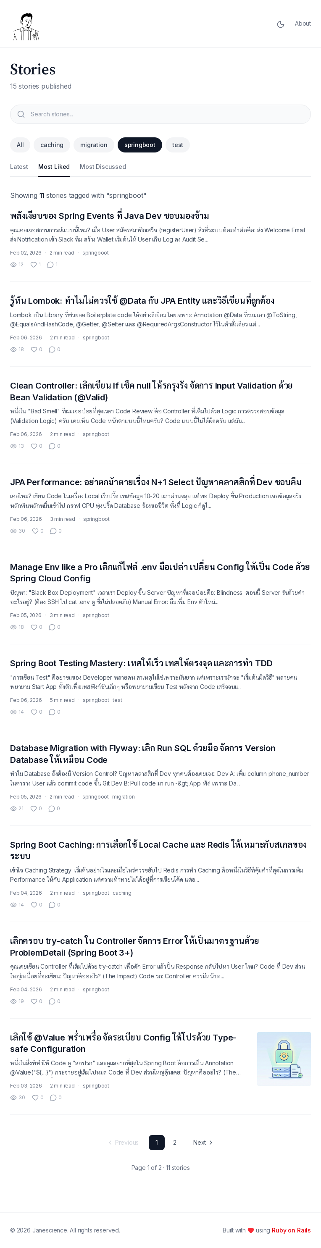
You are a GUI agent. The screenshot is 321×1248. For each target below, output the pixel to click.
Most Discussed (103, 166)
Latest (19, 166)
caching (51, 144)
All (20, 144)
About (303, 23)
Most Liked (54, 166)
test (177, 144)
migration (93, 144)
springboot (139, 144)
